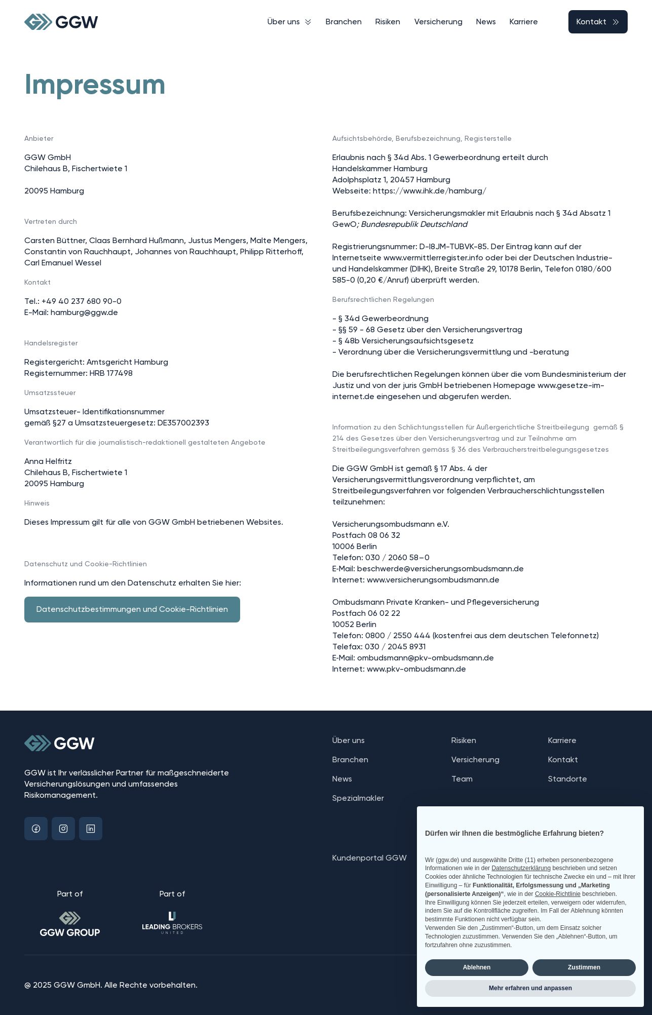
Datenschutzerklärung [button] (521, 868)
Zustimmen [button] (584, 967)
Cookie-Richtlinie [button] (558, 893)
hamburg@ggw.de (84, 312)
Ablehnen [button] (477, 967)
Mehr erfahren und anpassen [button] (530, 988)
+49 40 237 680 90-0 (82, 301)
